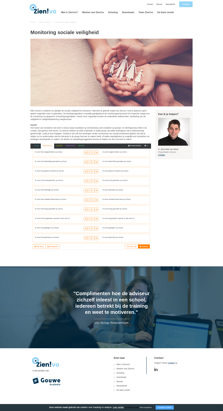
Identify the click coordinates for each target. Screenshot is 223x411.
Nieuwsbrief (170, 4)
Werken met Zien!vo (93, 12)
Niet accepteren (146, 407)
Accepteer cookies (165, 407)
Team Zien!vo (146, 12)
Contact (150, 4)
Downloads (128, 12)
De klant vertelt (165, 12)
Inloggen (186, 4)
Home (32, 22)
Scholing (113, 12)
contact (171, 363)
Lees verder (118, 407)
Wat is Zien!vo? (69, 12)
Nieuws (159, 4)
